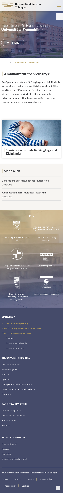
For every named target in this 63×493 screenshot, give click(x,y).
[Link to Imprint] (30, 479)
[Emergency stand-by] (15, 348)
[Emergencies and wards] (16, 343)
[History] (5, 374)
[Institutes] (6, 454)
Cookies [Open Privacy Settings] (25, 485)
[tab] (30, 216)
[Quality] (5, 379)
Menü (13, 42)
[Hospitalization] (9, 420)
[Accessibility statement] (10, 485)
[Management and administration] (17, 384)
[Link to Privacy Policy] (46, 479)
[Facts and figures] (9, 369)
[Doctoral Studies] (9, 444)
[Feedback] (6, 425)
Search (50, 5)
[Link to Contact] (17, 479)
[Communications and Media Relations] (19, 389)
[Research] (6, 449)
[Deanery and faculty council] (14, 459)
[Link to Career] (6, 479)
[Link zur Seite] (32, 151)
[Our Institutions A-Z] (11, 364)
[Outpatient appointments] (13, 415)
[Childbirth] (10, 338)
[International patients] (12, 410)
